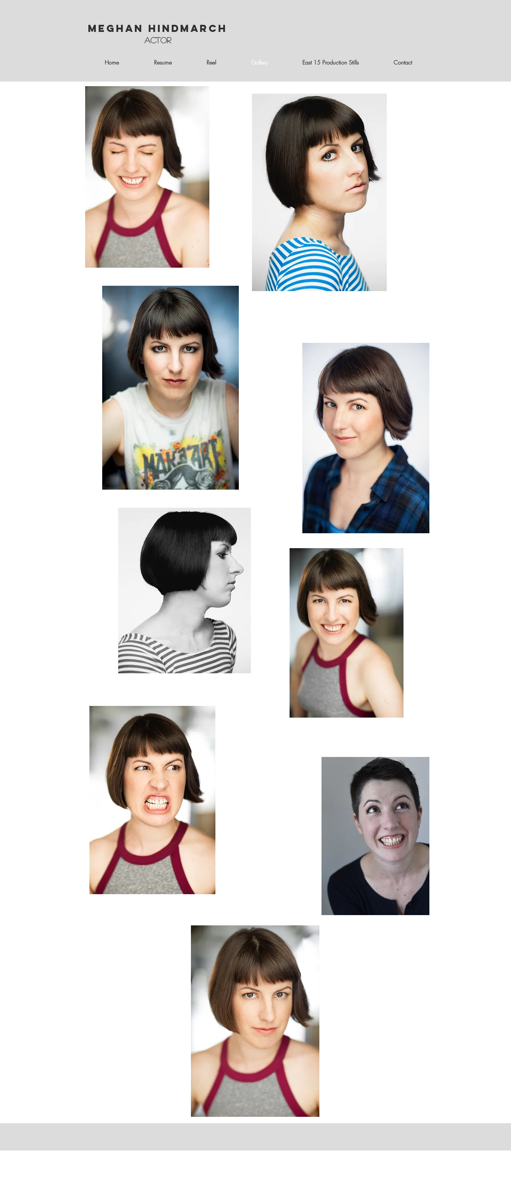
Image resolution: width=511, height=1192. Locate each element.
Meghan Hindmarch (157, 28)
